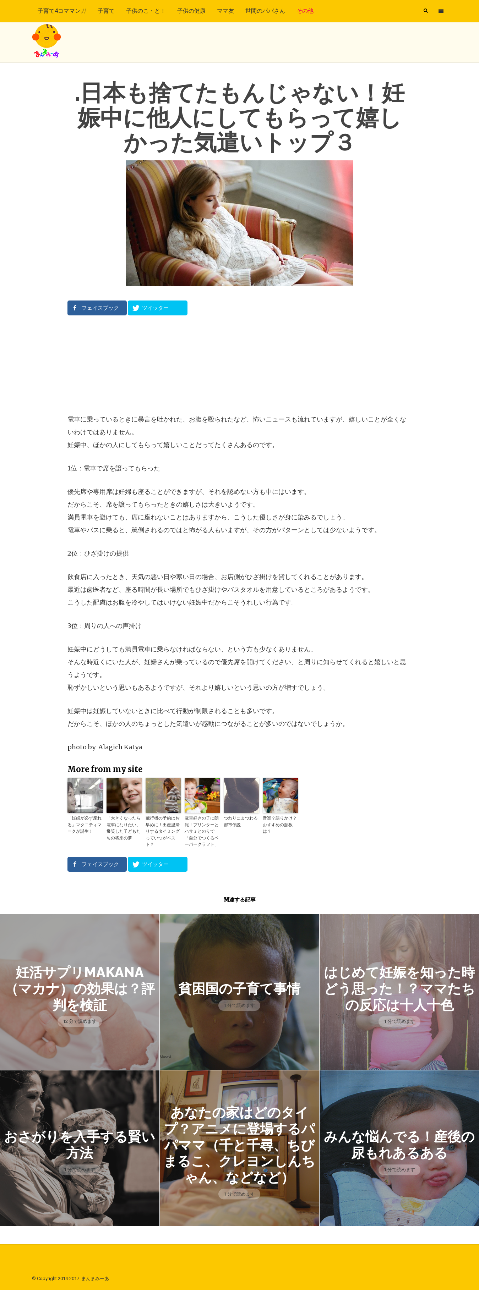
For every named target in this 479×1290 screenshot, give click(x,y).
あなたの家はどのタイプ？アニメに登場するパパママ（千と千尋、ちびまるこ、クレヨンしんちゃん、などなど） (239, 1143)
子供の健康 (191, 10)
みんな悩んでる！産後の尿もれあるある (399, 1143)
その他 (305, 10)
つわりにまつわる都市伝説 (241, 821)
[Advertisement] (239, 364)
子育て (106, 10)
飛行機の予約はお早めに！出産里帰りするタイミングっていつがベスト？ (163, 830)
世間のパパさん (265, 10)
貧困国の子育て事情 (239, 987)
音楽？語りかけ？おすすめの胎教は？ (280, 824)
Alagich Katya (120, 747)
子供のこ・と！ (146, 10)
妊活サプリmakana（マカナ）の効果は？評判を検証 (79, 987)
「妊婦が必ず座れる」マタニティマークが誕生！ (84, 824)
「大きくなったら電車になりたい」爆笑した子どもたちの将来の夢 (124, 827)
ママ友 (225, 10)
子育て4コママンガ (62, 10)
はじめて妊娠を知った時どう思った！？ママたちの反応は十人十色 (399, 987)
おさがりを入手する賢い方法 (80, 1143)
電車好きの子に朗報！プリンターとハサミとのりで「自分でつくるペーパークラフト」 (202, 830)
